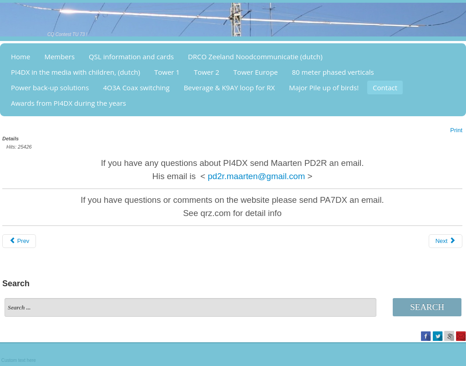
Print (456, 130)
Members (59, 56)
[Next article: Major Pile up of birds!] (445, 241)
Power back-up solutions (50, 87)
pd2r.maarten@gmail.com (256, 176)
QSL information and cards (131, 56)
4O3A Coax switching (136, 87)
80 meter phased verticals (333, 72)
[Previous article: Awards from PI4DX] (19, 241)
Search (427, 307)
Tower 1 (167, 72)
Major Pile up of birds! (324, 87)
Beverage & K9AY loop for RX (229, 87)
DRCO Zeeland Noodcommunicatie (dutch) (255, 56)
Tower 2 (206, 72)
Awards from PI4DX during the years (68, 103)
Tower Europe (255, 72)
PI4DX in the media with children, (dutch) (75, 72)
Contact (385, 87)
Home (20, 56)
